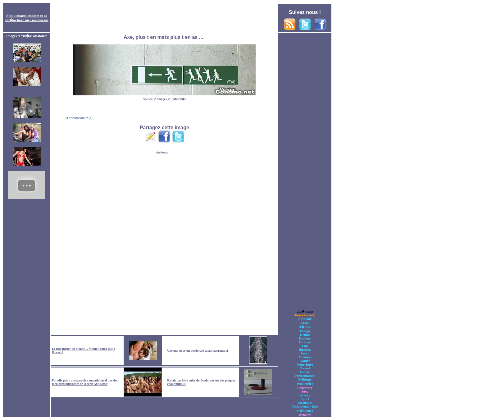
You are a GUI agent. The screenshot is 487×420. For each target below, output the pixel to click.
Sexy (304, 391)
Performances (305, 375)
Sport (305, 399)
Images (162, 99)
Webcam (304, 415)
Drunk (305, 334)
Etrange (305, 342)
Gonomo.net (39, 20)
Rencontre (304, 388)
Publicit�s (178, 99)
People (305, 372)
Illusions (305, 349)
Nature (305, 361)
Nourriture (305, 364)
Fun (305, 346)
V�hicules (305, 411)
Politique (305, 379)
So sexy (304, 395)
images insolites (27, 15)
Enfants (305, 338)
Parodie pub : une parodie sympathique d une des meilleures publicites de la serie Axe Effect (84, 382)
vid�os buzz (14, 20)
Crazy (304, 322)
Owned (305, 368)
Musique (304, 357)
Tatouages (305, 402)
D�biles (304, 327)
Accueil (147, 99)
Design (305, 331)
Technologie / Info (305, 406)
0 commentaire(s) (79, 118)
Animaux (305, 319)
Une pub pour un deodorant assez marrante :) (197, 350)
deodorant (163, 152)
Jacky (305, 353)
